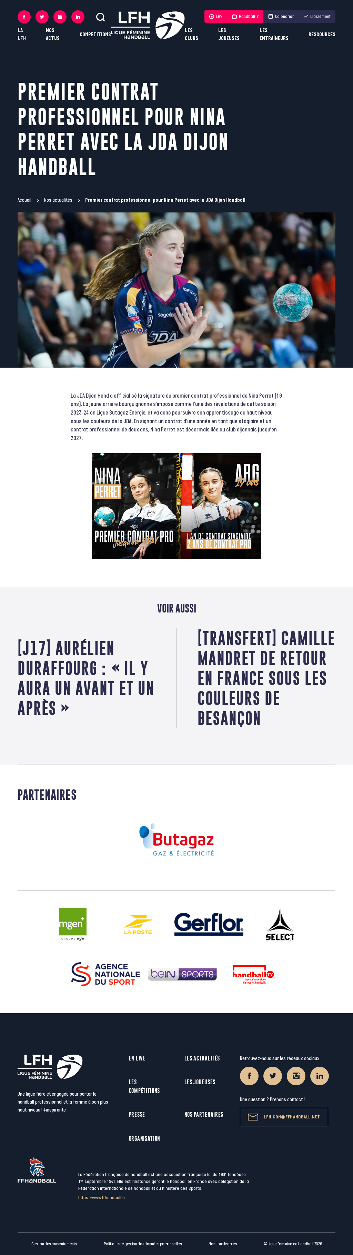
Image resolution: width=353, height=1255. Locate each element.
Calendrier (281, 16)
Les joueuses (229, 34)
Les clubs (191, 34)
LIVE (215, 16)
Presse (137, 1114)
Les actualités (202, 1058)
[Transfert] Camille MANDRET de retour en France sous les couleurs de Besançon (266, 678)
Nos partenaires (204, 1114)
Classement (317, 16)
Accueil (24, 200)
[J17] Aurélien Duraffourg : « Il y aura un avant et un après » (86, 678)
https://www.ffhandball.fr (101, 1198)
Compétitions (95, 34)
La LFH (22, 34)
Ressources (322, 34)
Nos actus (53, 34)
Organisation (144, 1138)
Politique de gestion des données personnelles (142, 1244)
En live (137, 1058)
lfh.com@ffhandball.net (284, 1117)
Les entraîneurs (274, 34)
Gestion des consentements (54, 1244)
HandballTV (245, 16)
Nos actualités (58, 200)
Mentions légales (222, 1244)
